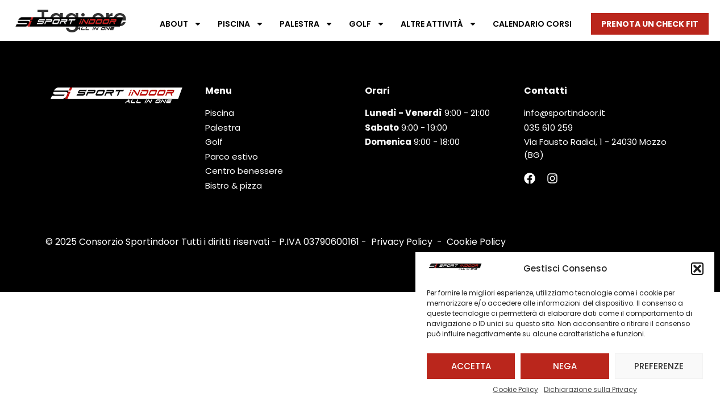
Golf (367, 24)
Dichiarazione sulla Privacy (590, 389)
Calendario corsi (532, 24)
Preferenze (659, 366)
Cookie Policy (515, 389)
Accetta (471, 366)
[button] (697, 268)
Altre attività (439, 24)
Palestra (306, 24)
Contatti (545, 90)
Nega (565, 366)
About (181, 24)
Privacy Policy (401, 241)
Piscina (241, 24)
